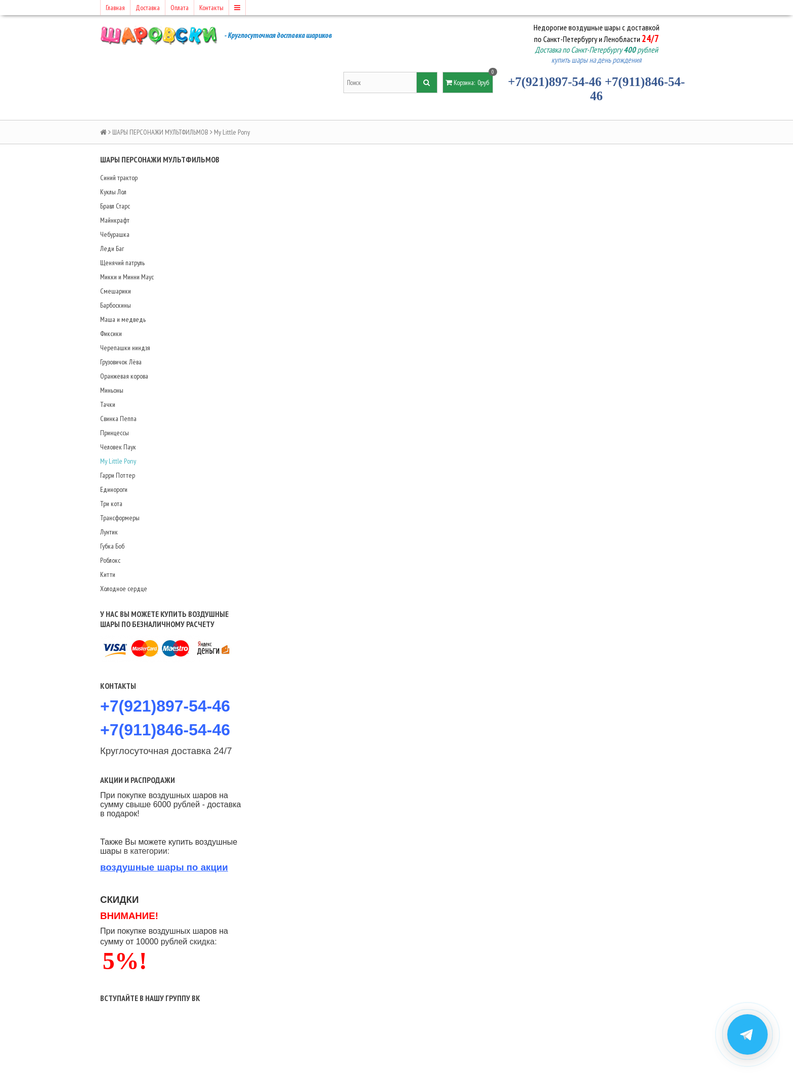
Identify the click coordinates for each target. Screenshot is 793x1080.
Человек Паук (118, 446)
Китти (107, 574)
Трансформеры (120, 517)
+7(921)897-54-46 (554, 82)
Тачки (107, 404)
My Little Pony (118, 461)
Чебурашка (114, 234)
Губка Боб (112, 546)
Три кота (111, 503)
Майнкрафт (114, 220)
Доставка (148, 7)
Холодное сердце (123, 588)
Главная (115, 7)
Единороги (113, 489)
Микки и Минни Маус (127, 276)
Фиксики (111, 333)
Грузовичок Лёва (121, 361)
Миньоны (111, 390)
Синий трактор (119, 177)
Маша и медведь (123, 319)
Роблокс (110, 560)
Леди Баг (112, 248)
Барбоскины (115, 305)
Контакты (211, 7)
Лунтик (109, 531)
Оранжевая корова (124, 376)
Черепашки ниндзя (125, 347)
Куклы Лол (113, 191)
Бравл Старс (115, 206)
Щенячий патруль (122, 262)
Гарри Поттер (117, 475)
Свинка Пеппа (118, 418)
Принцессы (114, 432)
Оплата (179, 7)
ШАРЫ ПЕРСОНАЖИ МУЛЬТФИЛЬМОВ (160, 132)
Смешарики (115, 291)
